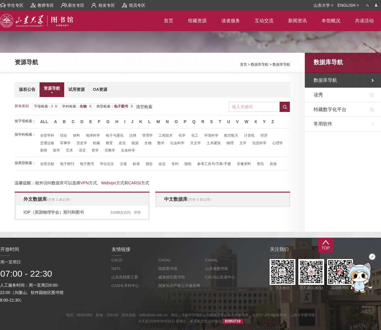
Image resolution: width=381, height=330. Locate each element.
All (44, 121)
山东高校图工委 (124, 277)
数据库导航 (259, 64)
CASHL (211, 260)
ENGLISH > (348, 5)
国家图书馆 (167, 268)
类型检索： (114, 106)
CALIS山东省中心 (220, 277)
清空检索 (144, 106)
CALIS (117, 260)
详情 (137, 212)
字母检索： (45, 106)
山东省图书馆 (216, 268)
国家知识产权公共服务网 (179, 285)
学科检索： (76, 106)
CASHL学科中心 (125, 285)
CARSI (134, 183)
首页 (243, 64)
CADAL (164, 260)
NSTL (116, 268)
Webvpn (108, 183)
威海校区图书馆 (171, 277)
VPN (84, 183)
